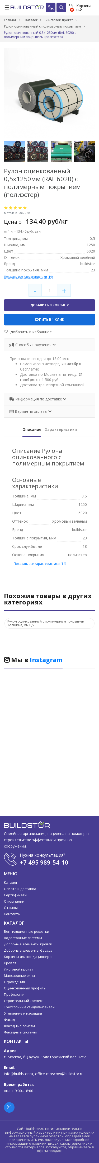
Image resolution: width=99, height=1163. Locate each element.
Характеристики (61, 429)
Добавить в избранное (28, 331)
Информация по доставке (36, 398)
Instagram (46, 659)
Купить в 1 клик (49, 319)
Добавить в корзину (49, 305)
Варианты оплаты (29, 411)
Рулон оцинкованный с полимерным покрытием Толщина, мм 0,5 (45, 623)
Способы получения (31, 344)
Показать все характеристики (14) (28, 276)
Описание (31, 429)
